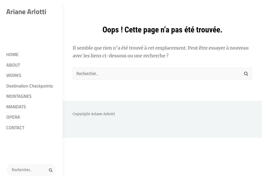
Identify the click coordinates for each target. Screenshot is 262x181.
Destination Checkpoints (29, 85)
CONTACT (15, 127)
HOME (12, 54)
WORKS (13, 75)
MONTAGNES (19, 96)
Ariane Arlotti (26, 11)
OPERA (13, 117)
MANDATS (16, 106)
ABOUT (13, 65)
